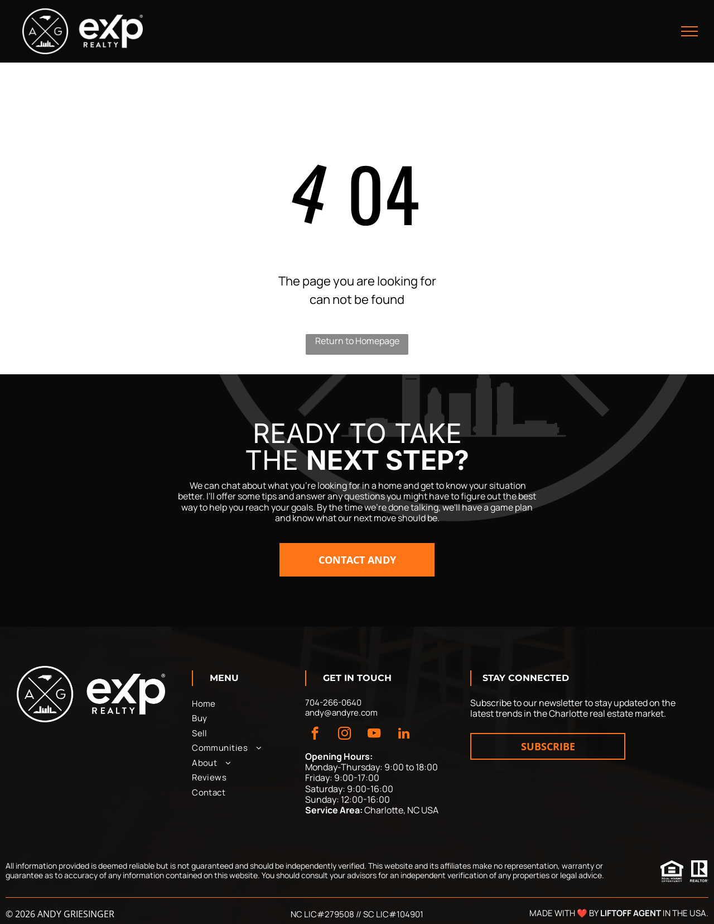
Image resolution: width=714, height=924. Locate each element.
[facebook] (315, 734)
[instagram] (344, 734)
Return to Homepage (357, 341)
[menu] (689, 31)
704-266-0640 (333, 702)
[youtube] (374, 734)
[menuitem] (243, 704)
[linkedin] (403, 734)
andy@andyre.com (341, 712)
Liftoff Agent (630, 913)
